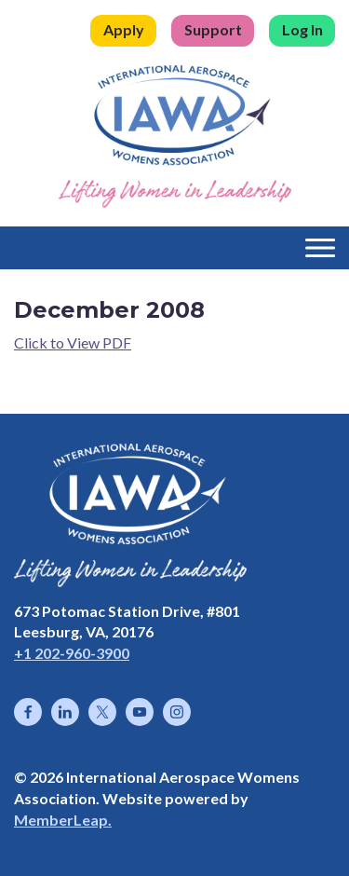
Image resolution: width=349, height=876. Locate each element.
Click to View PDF (72, 342)
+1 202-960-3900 (71, 653)
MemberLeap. (63, 819)
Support (213, 29)
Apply (123, 29)
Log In (302, 29)
